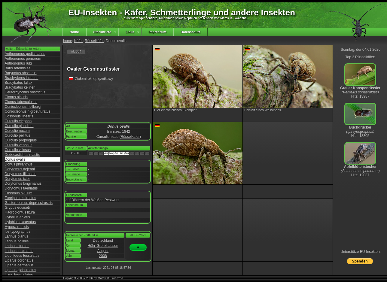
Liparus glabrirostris (20, 270)
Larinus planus (16, 236)
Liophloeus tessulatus (22, 255)
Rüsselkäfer (94, 41)
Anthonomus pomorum (23, 58)
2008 (103, 256)
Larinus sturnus (17, 246)
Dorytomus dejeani (20, 169)
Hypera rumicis (17, 227)
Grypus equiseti (17, 207)
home (67, 41)
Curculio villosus (18, 150)
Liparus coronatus (19, 260)
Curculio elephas (18, 121)
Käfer (78, 41)
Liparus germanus (19, 265)
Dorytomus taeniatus (21, 188)
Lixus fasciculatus (19, 275)
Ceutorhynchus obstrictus (25, 92)
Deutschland (103, 240)
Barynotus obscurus (21, 73)
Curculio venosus (18, 145)
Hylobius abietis (17, 217)
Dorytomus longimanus (23, 183)
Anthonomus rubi (18, 63)
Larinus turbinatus (19, 251)
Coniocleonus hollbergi (23, 107)
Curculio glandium (19, 126)
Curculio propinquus (21, 140)
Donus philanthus (19, 164)
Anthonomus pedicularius (25, 54)
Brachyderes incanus (21, 78)
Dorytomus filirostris (20, 174)
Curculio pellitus (17, 135)
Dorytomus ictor (17, 179)
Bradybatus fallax (18, 82)
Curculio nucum (17, 131)
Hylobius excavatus (20, 222)
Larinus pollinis (17, 241)
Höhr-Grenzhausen (102, 246)
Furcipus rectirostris (20, 198)
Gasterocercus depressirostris (29, 203)
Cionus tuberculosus (21, 102)
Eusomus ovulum (18, 193)
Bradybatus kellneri (20, 87)
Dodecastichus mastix (22, 155)
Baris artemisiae (18, 68)
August (102, 251)
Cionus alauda (16, 97)
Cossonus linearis (19, 116)
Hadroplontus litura (20, 212)
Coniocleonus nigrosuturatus (27, 111)
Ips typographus (17, 231)
